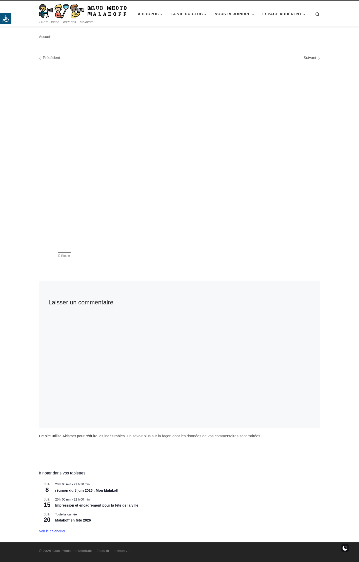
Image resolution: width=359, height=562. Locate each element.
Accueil (45, 37)
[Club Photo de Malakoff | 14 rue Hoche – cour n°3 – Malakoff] (83, 10)
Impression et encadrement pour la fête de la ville (96, 505)
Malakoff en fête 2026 (73, 520)
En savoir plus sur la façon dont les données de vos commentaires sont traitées (193, 436)
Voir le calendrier (52, 531)
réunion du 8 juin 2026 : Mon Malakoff (86, 490)
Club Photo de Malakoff (72, 551)
